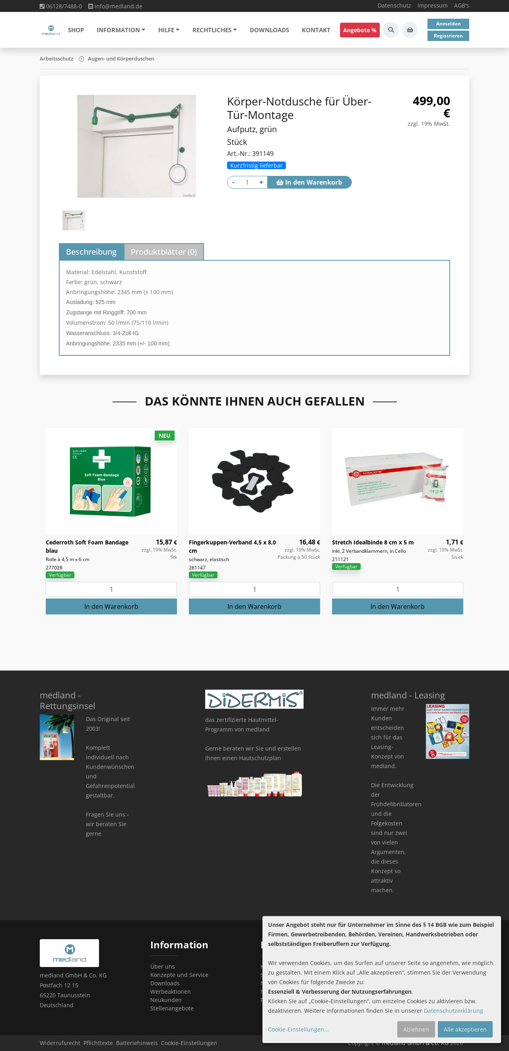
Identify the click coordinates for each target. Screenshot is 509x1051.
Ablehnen (416, 1029)
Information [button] (121, 30)
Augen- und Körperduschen (121, 58)
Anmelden (448, 23)
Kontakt (316, 30)
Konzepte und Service (179, 975)
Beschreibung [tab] (91, 251)
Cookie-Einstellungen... (298, 1029)
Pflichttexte (98, 1043)
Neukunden (166, 1000)
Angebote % (360, 30)
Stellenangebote (172, 1008)
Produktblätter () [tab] (164, 251)
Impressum (433, 5)
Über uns (162, 966)
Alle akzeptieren (465, 1029)
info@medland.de (115, 6)
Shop (76, 30)
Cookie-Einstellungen (189, 1043)
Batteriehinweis (137, 1043)
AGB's (461, 5)
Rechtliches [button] (214, 30)
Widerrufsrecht (60, 1043)
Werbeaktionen (170, 991)
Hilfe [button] (169, 30)
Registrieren (448, 35)
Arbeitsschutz (56, 58)
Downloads (269, 30)
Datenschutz (394, 5)
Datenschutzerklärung (453, 1010)
